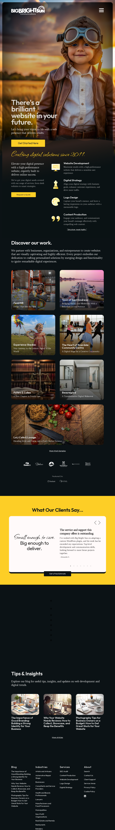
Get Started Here (28, 143)
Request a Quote (23, 194)
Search (87, 771)
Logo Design (65, 783)
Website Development (69, 779)
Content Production (67, 775)
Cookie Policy (89, 791)
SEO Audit (64, 771)
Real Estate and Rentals (45, 820)
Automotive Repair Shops (43, 776)
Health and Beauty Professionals (42, 794)
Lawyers (39, 799)
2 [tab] (74, 566)
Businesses (39, 782)
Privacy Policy (89, 787)
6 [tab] (87, 566)
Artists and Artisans (43, 771)
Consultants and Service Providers (45, 787)
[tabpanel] (81, 543)
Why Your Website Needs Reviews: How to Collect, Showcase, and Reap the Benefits (20, 787)
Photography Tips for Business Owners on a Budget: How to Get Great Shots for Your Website (20, 800)
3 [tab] (77, 566)
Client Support (90, 779)
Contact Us (88, 775)
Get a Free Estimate (57, 573)
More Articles (57, 737)
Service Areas (89, 783)
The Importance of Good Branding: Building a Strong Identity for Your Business (21, 775)
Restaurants (40, 824)
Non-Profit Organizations (41, 815)
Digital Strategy (66, 787)
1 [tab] (70, 566)
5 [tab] (84, 566)
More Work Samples (57, 451)
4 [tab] (81, 566)
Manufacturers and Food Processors (43, 804)
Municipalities (40, 810)
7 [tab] (91, 566)
